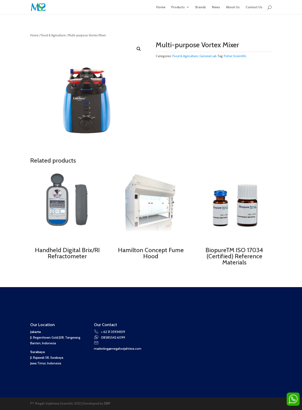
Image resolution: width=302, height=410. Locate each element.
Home (160, 7)
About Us (233, 7)
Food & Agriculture (53, 35)
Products (178, 7)
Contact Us (254, 7)
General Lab (208, 56)
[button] (138, 49)
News (216, 7)
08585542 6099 (109, 337)
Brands (200, 7)
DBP (107, 403)
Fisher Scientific (235, 56)
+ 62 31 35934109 (109, 332)
